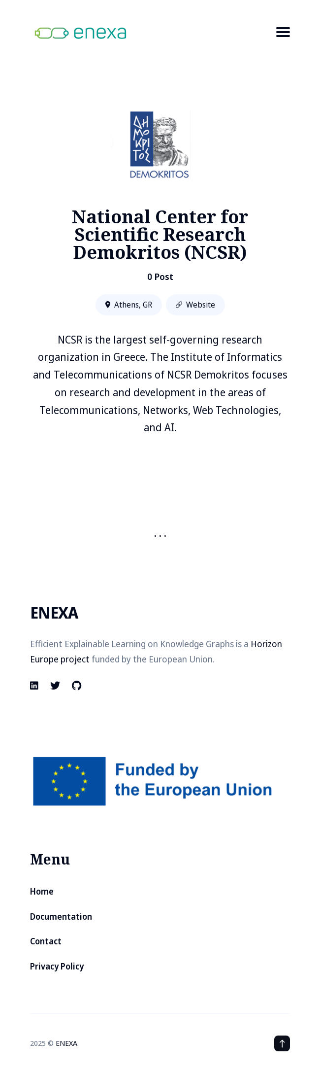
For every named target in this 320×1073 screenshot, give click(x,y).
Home (42, 891)
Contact (46, 941)
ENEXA (66, 1043)
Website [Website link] (195, 304)
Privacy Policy (57, 966)
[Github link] (76, 685)
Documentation (61, 916)
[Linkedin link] (35, 685)
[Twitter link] (55, 685)
